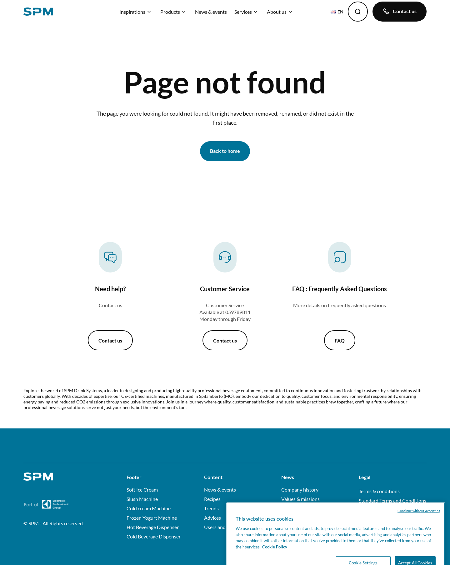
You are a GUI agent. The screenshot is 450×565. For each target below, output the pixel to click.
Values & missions (300, 499)
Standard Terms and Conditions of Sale (392, 504)
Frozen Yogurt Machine (152, 518)
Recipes (212, 499)
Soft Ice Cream (142, 489)
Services (246, 12)
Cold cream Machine (149, 508)
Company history (299, 489)
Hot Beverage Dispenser (153, 527)
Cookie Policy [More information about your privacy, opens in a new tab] (274, 554)
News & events (211, 12)
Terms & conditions (379, 491)
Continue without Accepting (419, 519)
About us (280, 12)
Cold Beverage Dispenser (154, 536)
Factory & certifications (306, 508)
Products (174, 12)
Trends (211, 508)
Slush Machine (142, 499)
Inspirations (136, 12)
